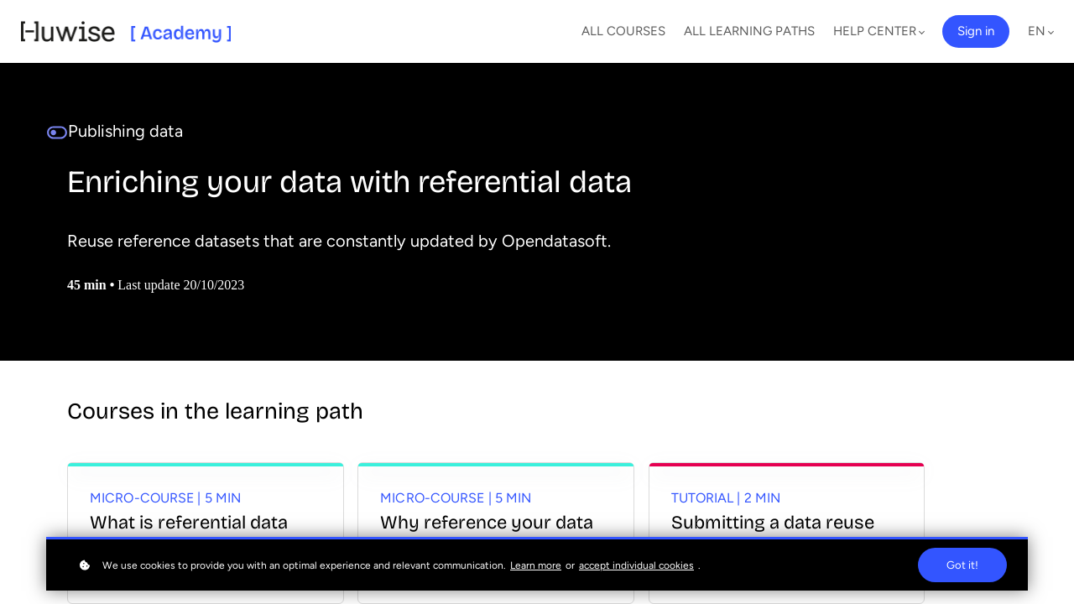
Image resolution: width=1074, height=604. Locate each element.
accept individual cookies (636, 565)
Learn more (535, 565)
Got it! (962, 565)
